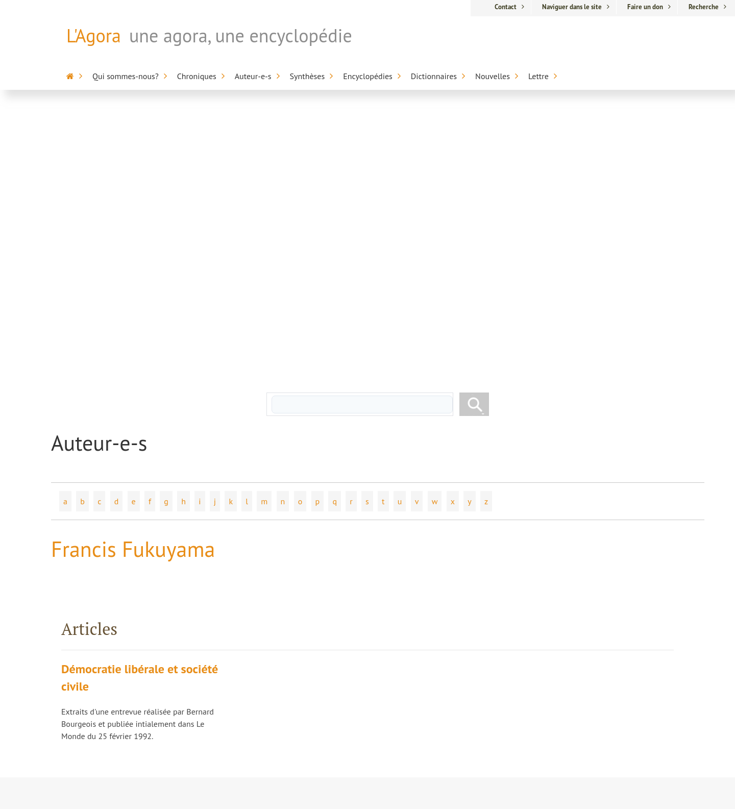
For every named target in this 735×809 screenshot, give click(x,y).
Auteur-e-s (253, 76)
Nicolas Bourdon (273, 631)
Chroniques (196, 76)
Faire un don (645, 7)
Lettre (538, 76)
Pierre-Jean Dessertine (284, 667)
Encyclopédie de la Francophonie (461, 619)
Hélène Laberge (272, 596)
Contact (506, 7)
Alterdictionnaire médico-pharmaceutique (458, 674)
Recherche (704, 7)
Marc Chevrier (269, 649)
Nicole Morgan (270, 684)
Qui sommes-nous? (125, 76)
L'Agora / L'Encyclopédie (470, 576)
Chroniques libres (275, 702)
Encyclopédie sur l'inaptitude (458, 643)
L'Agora (93, 35)
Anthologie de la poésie (470, 723)
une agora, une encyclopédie (240, 35)
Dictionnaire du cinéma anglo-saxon (469, 705)
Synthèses (307, 76)
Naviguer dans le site (572, 7)
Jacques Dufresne (275, 579)
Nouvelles (492, 76)
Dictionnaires (434, 76)
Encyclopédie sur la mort (462, 594)
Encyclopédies (368, 76)
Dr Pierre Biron (271, 614)
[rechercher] (362, 140)
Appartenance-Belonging (454, 741)
